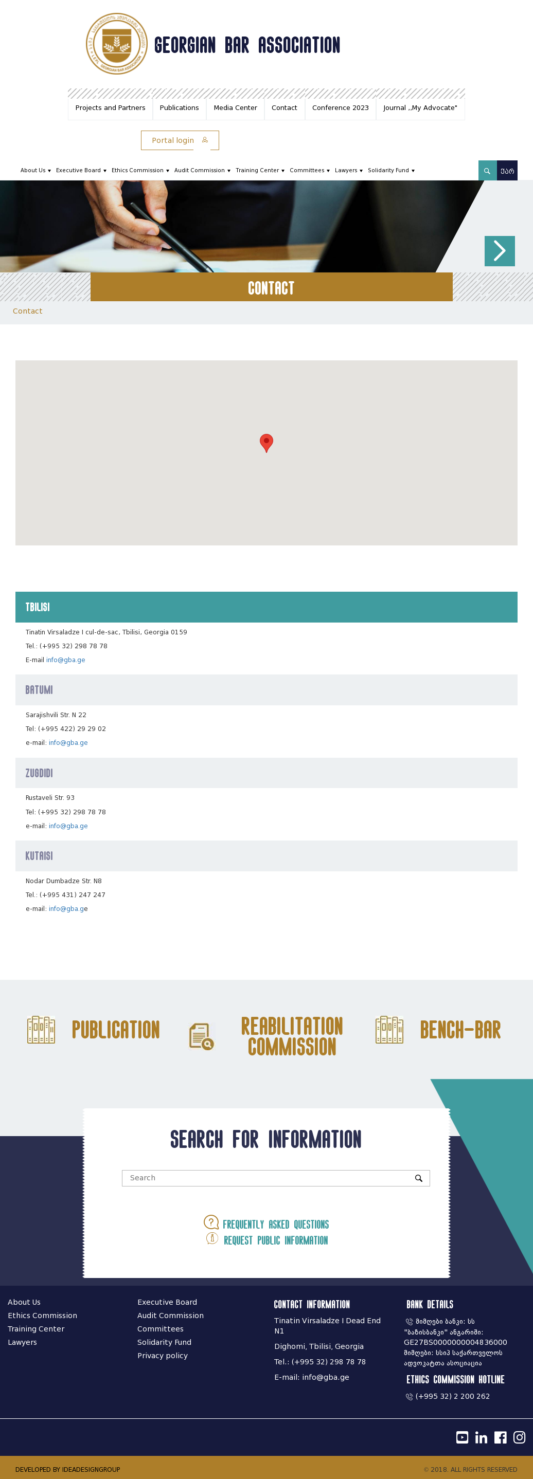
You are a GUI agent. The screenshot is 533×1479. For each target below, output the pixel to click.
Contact (284, 107)
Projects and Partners (111, 107)
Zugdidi (39, 773)
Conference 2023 (340, 107)
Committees (307, 170)
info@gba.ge (65, 660)
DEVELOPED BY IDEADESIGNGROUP (67, 1469)
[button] (500, 251)
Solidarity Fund (388, 170)
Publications (179, 107)
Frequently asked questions (266, 1222)
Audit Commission (199, 170)
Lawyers (346, 170)
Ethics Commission (138, 170)
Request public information (266, 1238)
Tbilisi (38, 606)
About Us (33, 170)
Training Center (257, 170)
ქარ (507, 171)
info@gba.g (66, 908)
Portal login (180, 140)
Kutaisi (39, 855)
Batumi (39, 689)
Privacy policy (162, 1356)
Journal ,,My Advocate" (420, 107)
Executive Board (78, 170)
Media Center (235, 107)
